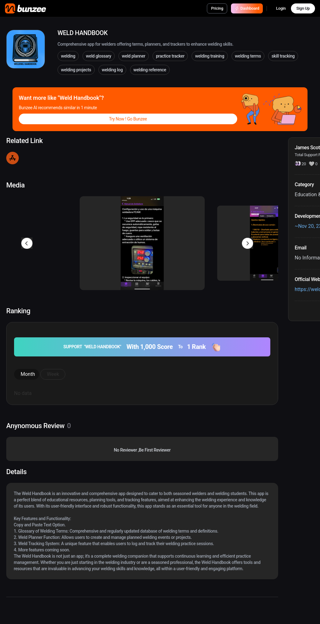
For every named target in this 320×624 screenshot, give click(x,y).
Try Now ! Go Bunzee (128, 118)
